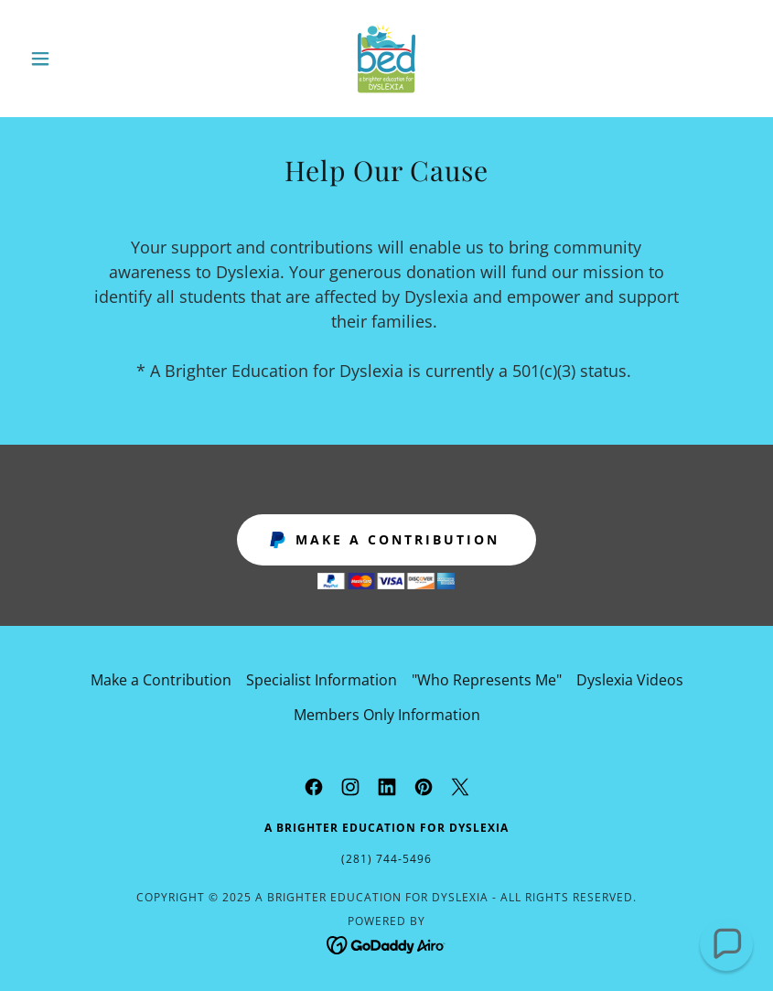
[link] (387, 58)
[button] (77, 58)
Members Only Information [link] (387, 715)
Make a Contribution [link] (161, 680)
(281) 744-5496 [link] (386, 859)
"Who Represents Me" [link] (487, 680)
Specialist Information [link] (321, 680)
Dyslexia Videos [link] (629, 680)
